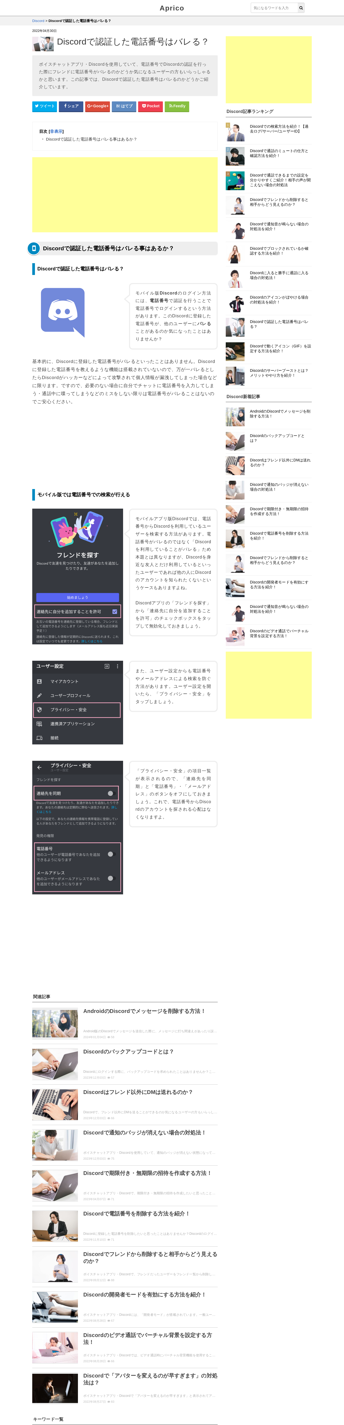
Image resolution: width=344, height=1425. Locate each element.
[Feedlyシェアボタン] (177, 106)
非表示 (56, 131)
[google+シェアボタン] (97, 106)
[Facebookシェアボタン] (71, 106)
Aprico (172, 8)
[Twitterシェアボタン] (44, 106)
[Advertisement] (125, 194)
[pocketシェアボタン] (150, 106)
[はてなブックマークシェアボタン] (124, 106)
